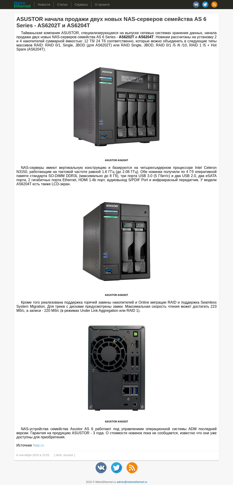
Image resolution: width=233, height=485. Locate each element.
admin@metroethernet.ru (132, 482)
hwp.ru (38, 445)
